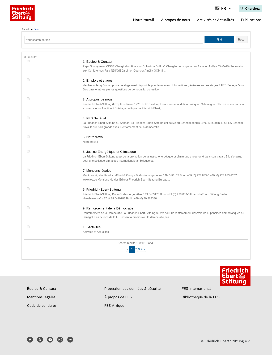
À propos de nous (175, 19)
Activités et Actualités (215, 19)
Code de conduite (41, 305)
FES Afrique (114, 305)
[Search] (250, 8)
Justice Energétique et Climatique (111, 152)
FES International (196, 288)
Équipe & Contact (99, 61)
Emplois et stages (99, 80)
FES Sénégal (96, 118)
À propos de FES (118, 297)
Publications (251, 19)
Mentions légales (98, 170)
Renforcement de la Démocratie (109, 208)
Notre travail (143, 19)
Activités (94, 227)
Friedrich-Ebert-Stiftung (103, 189)
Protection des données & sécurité (132, 288)
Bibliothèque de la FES (201, 297)
